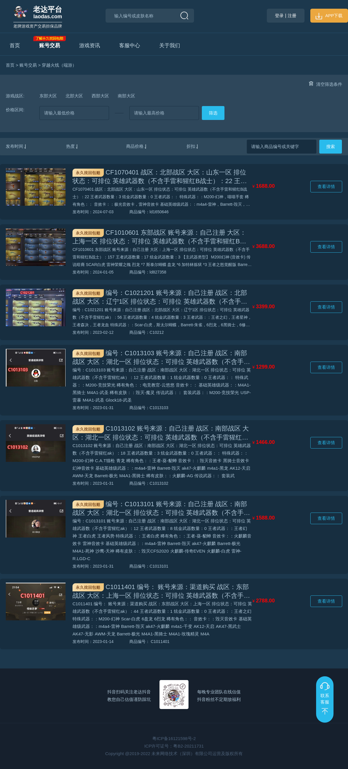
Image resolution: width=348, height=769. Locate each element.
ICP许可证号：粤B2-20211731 (174, 746)
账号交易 (49, 45)
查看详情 (326, 186)
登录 (279, 15)
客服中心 (129, 45)
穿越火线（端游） (59, 65)
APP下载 (329, 15)
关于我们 (169, 45)
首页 (15, 45)
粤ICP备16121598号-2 (174, 738)
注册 (292, 15)
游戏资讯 (89, 45)
